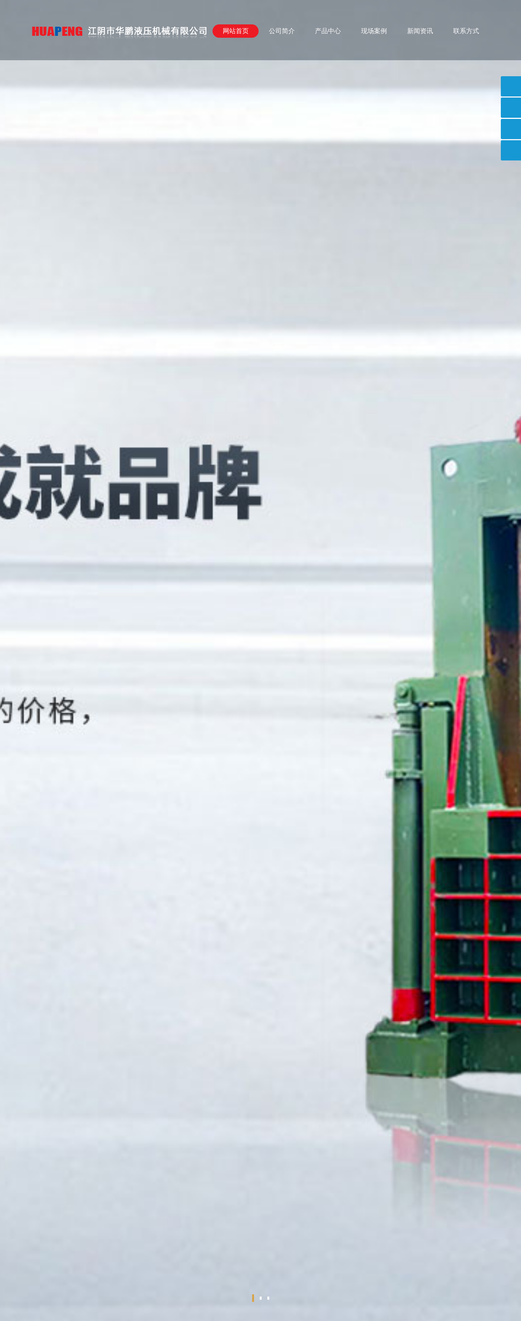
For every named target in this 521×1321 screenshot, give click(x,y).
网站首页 (236, 31)
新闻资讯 (420, 31)
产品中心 (328, 31)
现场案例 (374, 31)
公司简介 (282, 31)
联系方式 (466, 31)
